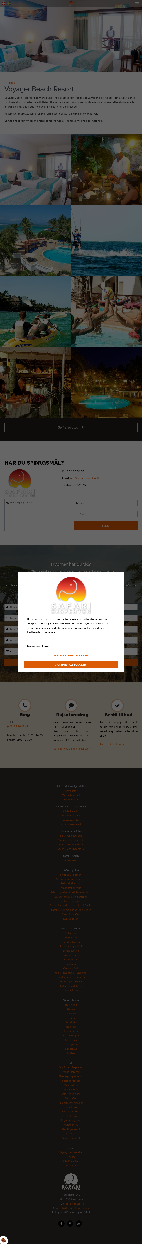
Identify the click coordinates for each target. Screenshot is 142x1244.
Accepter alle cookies (71, 664)
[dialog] (71, 622)
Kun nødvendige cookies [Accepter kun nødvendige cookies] (71, 655)
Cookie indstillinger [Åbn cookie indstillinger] (38, 645)
